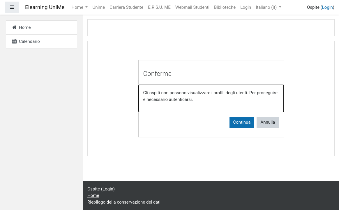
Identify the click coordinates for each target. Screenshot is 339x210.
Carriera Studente (126, 7)
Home (78, 7)
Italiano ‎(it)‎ (267, 7)
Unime (98, 7)
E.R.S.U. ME (159, 7)
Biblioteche (225, 7)
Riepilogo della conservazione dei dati (123, 202)
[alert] (211, 98)
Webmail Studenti (192, 7)
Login (245, 7)
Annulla (267, 122)
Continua (242, 122)
